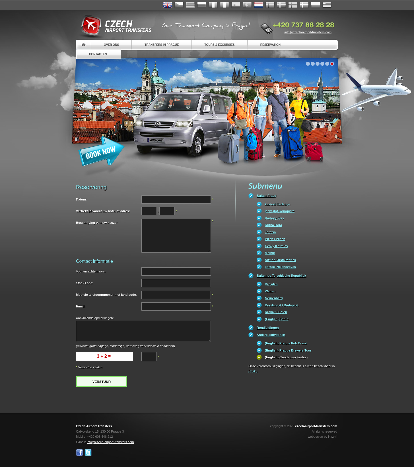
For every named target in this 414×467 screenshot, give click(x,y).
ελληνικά (326, 5)
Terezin (270, 232)
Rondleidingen (268, 327)
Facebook (79, 452)
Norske (270, 5)
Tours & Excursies (220, 44)
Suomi (292, 5)
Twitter (88, 452)
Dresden (271, 284)
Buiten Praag (266, 195)
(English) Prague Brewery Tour (288, 350)
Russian (201, 5)
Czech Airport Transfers (113, 25)
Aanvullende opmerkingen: (95, 318)
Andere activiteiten (271, 334)
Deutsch (190, 5)
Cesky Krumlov (276, 246)
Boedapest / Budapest (281, 305)
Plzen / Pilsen (275, 239)
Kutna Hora (273, 225)
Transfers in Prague (162, 44)
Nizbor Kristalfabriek (280, 260)
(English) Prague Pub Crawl (286, 343)
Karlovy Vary (274, 218)
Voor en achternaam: (91, 271)
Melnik (270, 253)
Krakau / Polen (276, 312)
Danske (304, 5)
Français (213, 5)
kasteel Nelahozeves (280, 266)
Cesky (252, 371)
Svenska (281, 5)
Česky (179, 5)
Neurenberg (274, 298)
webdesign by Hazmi (322, 436)
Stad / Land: (84, 283)
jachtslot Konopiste (279, 211)
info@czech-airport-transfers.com (307, 32)
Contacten (98, 54)
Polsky (315, 5)
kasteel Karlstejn (277, 204)
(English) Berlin (277, 319)
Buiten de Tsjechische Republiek (281, 275)
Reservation (270, 44)
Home (83, 44)
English (167, 5)
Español (235, 5)
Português (247, 5)
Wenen (270, 291)
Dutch (258, 5)
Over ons (111, 44)
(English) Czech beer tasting (286, 357)
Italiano (224, 5)
